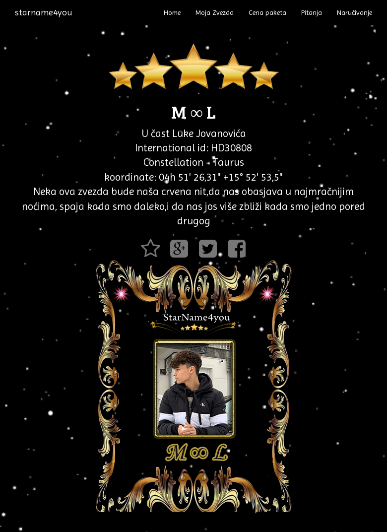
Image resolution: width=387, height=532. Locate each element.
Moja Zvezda (214, 12)
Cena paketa (267, 12)
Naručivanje (354, 12)
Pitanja (311, 12)
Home (172, 12)
